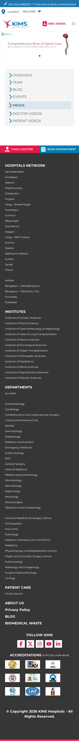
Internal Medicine (16, 469)
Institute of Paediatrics (19, 361)
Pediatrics (11, 545)
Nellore (9, 182)
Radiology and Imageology (22, 567)
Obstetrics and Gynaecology (23, 507)
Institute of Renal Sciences (21, 366)
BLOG (10, 616)
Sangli (9, 264)
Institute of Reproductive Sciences (26, 372)
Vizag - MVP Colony (17, 237)
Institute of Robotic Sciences (23, 377)
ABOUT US (14, 603)
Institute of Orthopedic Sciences (25, 356)
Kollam (9, 280)
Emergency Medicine (18, 447)
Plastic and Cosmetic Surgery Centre (28, 556)
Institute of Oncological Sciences (25, 345)
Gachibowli (12, 226)
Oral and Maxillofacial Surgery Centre (28, 518)
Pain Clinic (11, 529)
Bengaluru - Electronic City (22, 291)
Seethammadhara (16, 253)
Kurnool (10, 215)
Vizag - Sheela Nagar (18, 204)
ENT (7, 458)
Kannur (10, 242)
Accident (10, 393)
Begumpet (12, 220)
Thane (9, 269)
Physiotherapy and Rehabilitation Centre (31, 550)
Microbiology (13, 480)
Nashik (9, 248)
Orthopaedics (13, 523)
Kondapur (11, 177)
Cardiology (12, 409)
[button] (32, 12)
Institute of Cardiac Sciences (23, 317)
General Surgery (15, 463)
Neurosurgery (14, 502)
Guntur (9, 259)
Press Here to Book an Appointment (55, 4)
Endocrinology (14, 453)
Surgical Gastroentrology (21, 572)
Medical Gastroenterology (21, 474)
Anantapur (12, 209)
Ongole (9, 198)
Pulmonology (14, 561)
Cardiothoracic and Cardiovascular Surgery (32, 414)
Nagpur (10, 231)
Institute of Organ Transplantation (26, 350)
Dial (17, 4)
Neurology (12, 496)
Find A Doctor (14, 593)
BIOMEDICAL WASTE (23, 623)
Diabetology (13, 436)
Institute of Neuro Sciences (22, 339)
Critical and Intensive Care (21, 420)
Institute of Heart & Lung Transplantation (31, 334)
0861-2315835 (57, 23)
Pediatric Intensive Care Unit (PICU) (27, 539)
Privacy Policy (17, 610)
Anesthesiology (15, 403)
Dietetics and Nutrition (19, 442)
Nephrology (12, 491)
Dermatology (13, 431)
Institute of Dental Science (21, 323)
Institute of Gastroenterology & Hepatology (32, 328)
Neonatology (13, 485)
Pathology (11, 534)
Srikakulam (12, 193)
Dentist (9, 425)
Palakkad (11, 302)
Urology (10, 578)
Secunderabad (14, 171)
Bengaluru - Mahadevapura (22, 285)
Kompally (11, 296)
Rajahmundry (14, 188)
